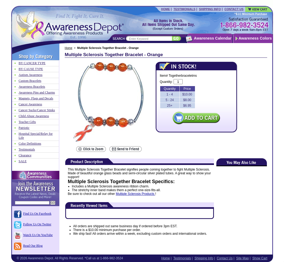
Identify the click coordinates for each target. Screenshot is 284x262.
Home (165, 9)
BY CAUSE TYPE (31, 69)
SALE (23, 161)
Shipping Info (210, 9)
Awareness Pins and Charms (37, 92)
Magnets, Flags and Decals (36, 98)
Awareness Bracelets (32, 86)
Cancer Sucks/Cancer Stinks (37, 110)
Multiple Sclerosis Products (135, 194)
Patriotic (24, 128)
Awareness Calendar (212, 38)
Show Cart (259, 258)
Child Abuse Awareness (34, 116)
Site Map (242, 258)
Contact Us (233, 9)
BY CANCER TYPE (32, 63)
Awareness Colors (255, 38)
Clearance (25, 155)
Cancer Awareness (30, 104)
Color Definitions (30, 143)
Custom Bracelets (30, 81)
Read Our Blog (33, 246)
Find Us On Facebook (37, 213)
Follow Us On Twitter (37, 224)
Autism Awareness (31, 75)
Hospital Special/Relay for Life (36, 136)
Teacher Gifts (27, 122)
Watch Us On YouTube (38, 235)
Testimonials (184, 9)
